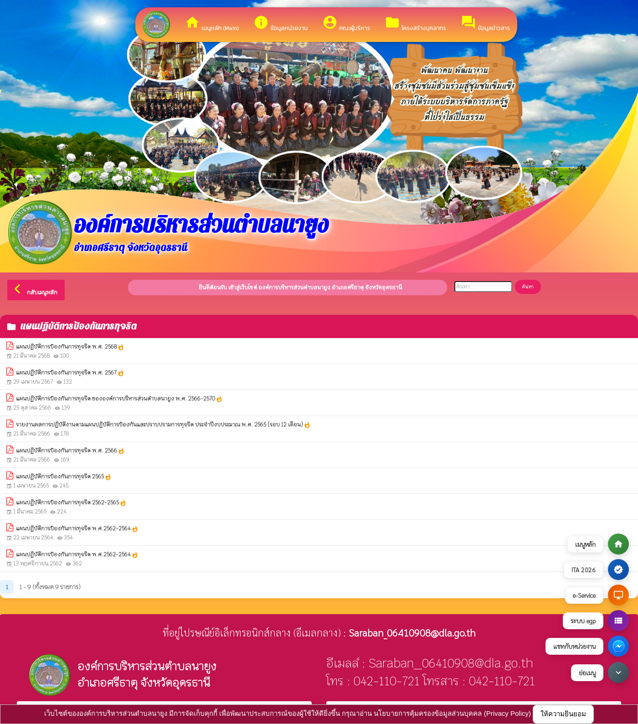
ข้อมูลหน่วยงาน (280, 23)
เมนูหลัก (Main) (212, 23)
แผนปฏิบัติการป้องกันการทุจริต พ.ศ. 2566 (70, 451)
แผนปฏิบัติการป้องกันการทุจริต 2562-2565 (71, 503)
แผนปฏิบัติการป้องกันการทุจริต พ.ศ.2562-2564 (77, 529)
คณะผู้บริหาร (346, 23)
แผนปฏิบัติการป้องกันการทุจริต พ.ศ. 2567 (70, 373)
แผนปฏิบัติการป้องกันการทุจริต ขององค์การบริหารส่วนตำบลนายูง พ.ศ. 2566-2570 (119, 399)
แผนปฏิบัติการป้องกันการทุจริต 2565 (64, 477)
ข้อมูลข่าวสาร (485, 23)
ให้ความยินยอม (563, 714)
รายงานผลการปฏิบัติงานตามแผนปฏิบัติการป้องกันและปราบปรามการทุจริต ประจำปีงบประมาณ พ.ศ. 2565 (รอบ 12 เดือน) (163, 425)
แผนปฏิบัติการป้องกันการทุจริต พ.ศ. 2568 (70, 347)
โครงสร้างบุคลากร (415, 23)
